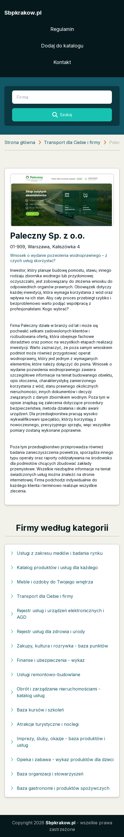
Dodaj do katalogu (62, 46)
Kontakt (62, 62)
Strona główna (19, 142)
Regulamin (62, 29)
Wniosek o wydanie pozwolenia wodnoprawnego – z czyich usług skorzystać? (58, 258)
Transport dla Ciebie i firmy (72, 142)
